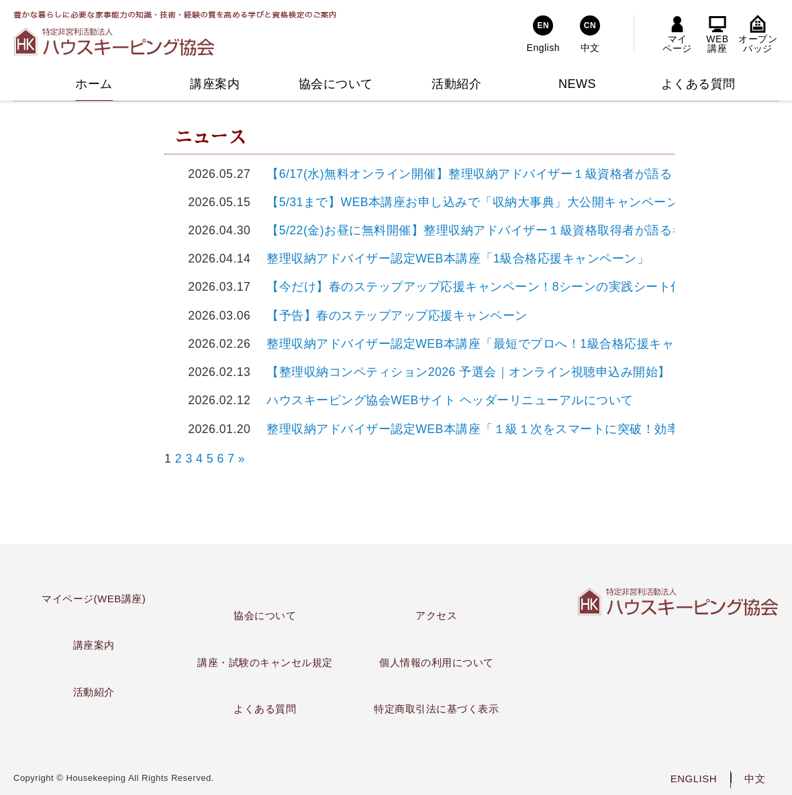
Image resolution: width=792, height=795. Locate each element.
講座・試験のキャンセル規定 (265, 662)
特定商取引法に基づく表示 (436, 708)
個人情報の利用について (436, 662)
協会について (265, 615)
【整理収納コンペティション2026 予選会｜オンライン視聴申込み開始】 (462, 372)
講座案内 (94, 645)
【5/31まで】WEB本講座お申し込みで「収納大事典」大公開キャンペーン (466, 202)
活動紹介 (94, 692)
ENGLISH (694, 778)
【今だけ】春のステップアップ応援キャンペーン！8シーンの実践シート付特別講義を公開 (512, 286)
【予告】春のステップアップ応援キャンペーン (391, 315)
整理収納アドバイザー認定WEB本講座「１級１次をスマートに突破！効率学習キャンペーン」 (522, 429)
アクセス (436, 615)
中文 (754, 778)
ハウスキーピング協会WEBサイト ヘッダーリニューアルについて (444, 400)
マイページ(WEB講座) (94, 598)
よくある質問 (265, 708)
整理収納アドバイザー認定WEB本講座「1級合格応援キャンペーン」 (451, 258)
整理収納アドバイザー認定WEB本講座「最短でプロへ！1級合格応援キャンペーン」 (495, 343)
